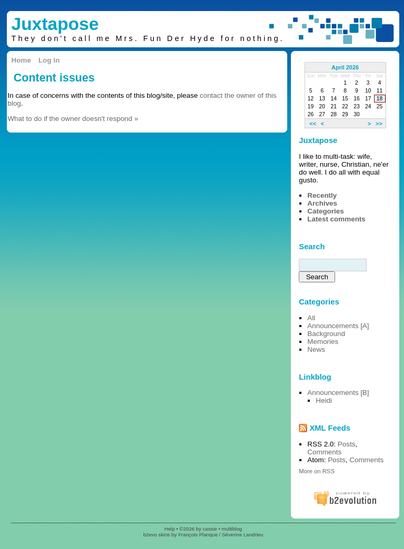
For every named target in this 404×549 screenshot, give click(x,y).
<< (312, 123)
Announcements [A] (338, 326)
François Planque (198, 534)
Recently (322, 195)
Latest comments (336, 219)
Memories (322, 341)
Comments (324, 452)
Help (169, 529)
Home (21, 60)
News (316, 349)
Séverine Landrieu (242, 534)
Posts (347, 444)
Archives (322, 203)
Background (326, 334)
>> (379, 123)
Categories (325, 211)
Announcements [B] (338, 392)
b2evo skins (156, 534)
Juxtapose (55, 24)
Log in (48, 60)
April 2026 (345, 67)
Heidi (324, 400)
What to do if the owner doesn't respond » (72, 119)
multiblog (231, 529)
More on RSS (317, 471)
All (311, 318)
